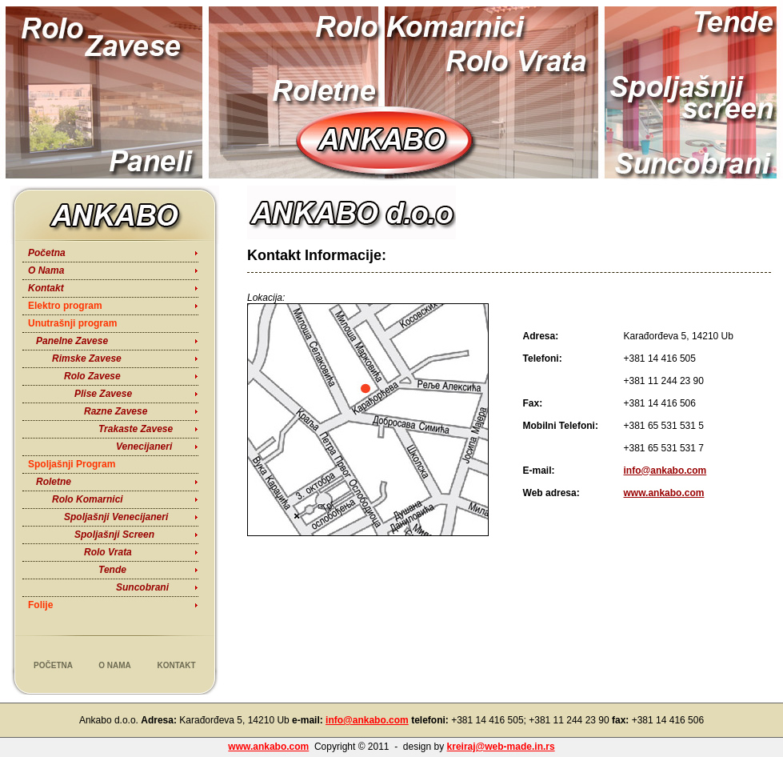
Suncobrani (142, 587)
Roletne (53, 481)
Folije (40, 605)
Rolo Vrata (108, 552)
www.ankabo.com (664, 493)
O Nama (46, 270)
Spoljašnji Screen (114, 534)
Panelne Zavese (72, 340)
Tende (112, 569)
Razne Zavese (115, 411)
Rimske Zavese (87, 358)
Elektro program (65, 305)
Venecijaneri (144, 446)
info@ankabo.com (665, 470)
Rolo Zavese (92, 376)
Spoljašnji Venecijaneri (116, 517)
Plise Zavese (103, 393)
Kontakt (46, 288)
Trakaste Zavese (135, 429)
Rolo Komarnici (87, 499)
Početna (47, 252)
